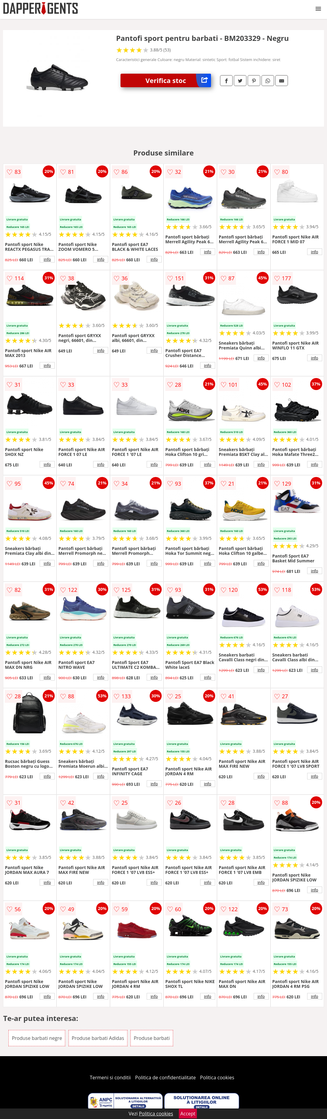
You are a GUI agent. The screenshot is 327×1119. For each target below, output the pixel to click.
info (47, 259)
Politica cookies (217, 1077)
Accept (187, 1113)
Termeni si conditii (110, 1077)
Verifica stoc (178, 80)
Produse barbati (152, 1038)
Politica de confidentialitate (165, 1077)
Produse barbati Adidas (98, 1038)
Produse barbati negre (37, 1038)
